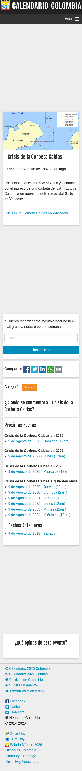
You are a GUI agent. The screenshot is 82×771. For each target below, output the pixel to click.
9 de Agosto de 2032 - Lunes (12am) (36, 504)
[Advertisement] (41, 67)
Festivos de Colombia (24, 680)
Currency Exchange (20, 756)
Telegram (14, 712)
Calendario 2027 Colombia (28, 674)
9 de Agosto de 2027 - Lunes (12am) (36, 456)
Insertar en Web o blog (25, 691)
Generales (29, 387)
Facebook (15, 701)
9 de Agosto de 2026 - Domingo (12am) (39, 441)
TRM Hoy (15, 739)
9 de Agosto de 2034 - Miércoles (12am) (39, 515)
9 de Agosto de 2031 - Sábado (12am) (38, 498)
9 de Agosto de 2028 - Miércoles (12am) (39, 471)
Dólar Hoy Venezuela (21, 762)
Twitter (12, 706)
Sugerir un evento (21, 685)
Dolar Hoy (15, 733)
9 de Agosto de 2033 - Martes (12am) (37, 509)
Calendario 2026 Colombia (28, 668)
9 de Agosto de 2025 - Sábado (32, 533)
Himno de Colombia (20, 750)
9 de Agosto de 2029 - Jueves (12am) (37, 487)
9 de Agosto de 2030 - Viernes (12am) (37, 492)
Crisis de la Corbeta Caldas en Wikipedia (36, 213)
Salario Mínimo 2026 (23, 745)
